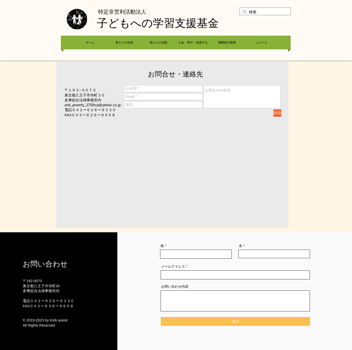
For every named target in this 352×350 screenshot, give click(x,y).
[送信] (277, 113)
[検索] (264, 12)
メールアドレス (173, 266)
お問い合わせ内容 (174, 286)
